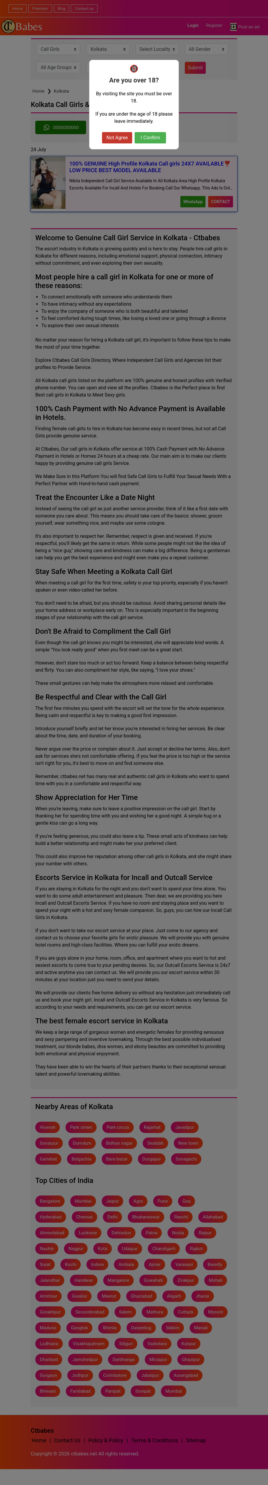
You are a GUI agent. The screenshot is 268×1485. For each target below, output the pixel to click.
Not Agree (117, 137)
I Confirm (150, 137)
